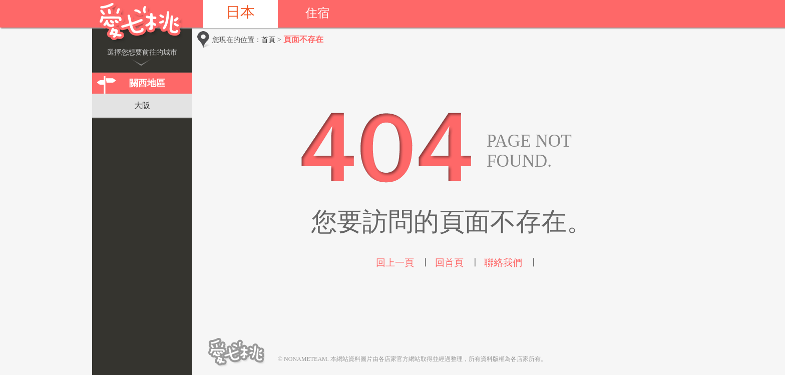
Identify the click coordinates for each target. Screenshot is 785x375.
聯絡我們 (503, 262)
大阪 (142, 105)
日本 (240, 12)
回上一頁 (395, 262)
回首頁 (449, 262)
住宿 (317, 13)
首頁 (268, 40)
